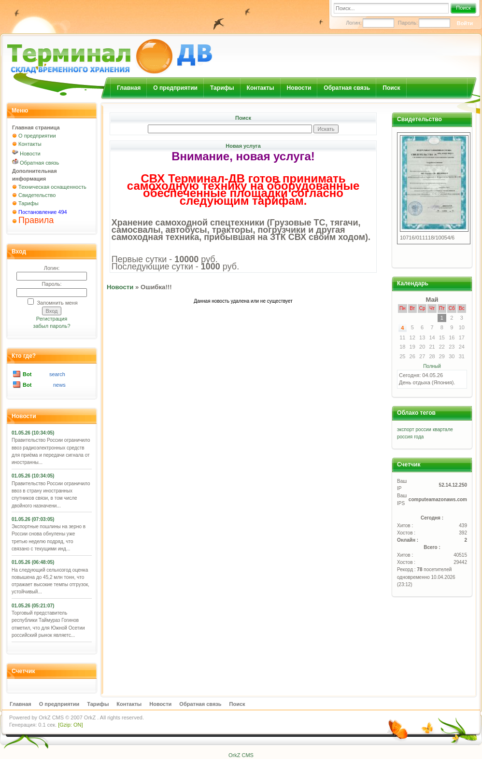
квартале (443, 429)
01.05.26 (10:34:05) (33, 433)
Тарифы (222, 87)
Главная (129, 87)
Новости (299, 87)
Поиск (463, 8)
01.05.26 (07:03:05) (33, 519)
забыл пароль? (51, 326)
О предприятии (175, 87)
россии (423, 429)
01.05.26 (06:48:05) (33, 562)
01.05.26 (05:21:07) (33, 605)
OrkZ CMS (51, 717)
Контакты (260, 87)
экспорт (405, 429)
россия (404, 436)
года (419, 436)
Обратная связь (347, 87)
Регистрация (51, 319)
